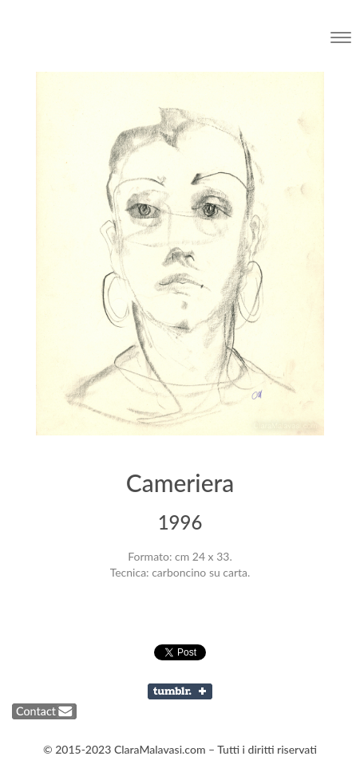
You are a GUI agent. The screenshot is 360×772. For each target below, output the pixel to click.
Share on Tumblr (180, 691)
